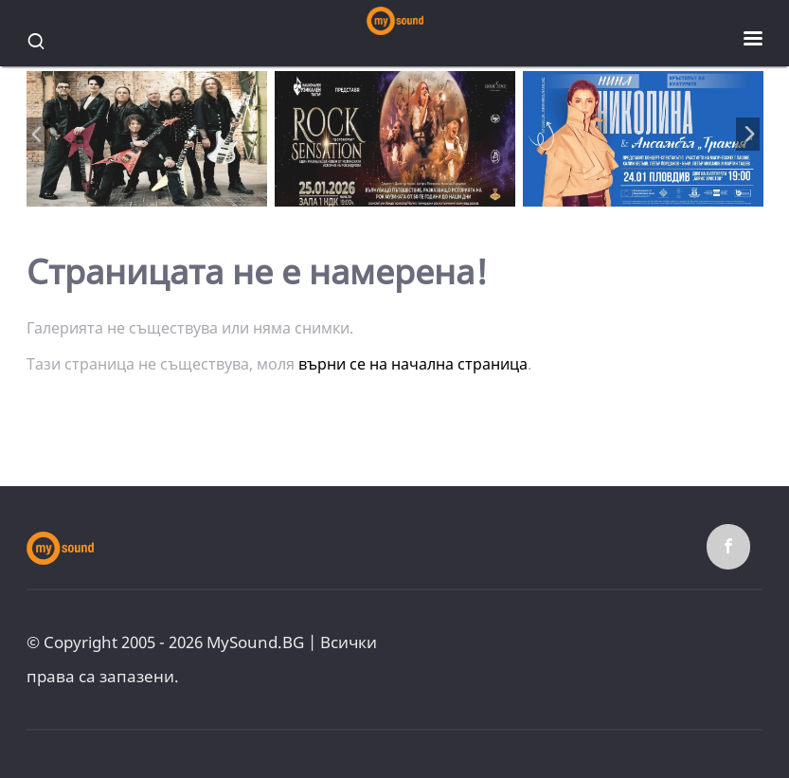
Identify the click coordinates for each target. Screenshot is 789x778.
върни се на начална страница (413, 363)
